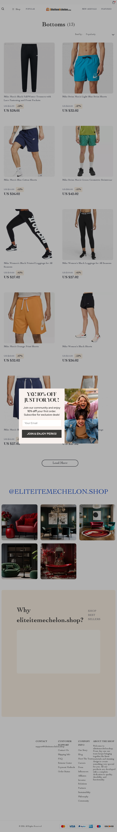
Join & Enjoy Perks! (42, 433)
